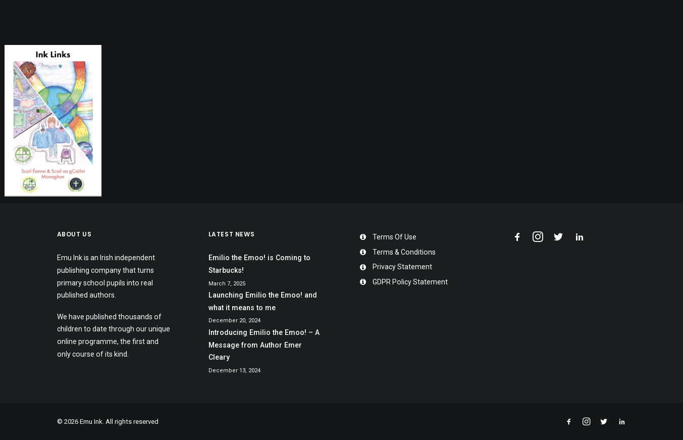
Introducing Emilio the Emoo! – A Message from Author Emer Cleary (264, 344)
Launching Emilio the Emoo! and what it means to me (262, 301)
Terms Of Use (394, 237)
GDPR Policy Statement (410, 282)
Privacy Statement (402, 267)
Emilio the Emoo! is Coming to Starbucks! (259, 264)
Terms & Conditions (404, 252)
